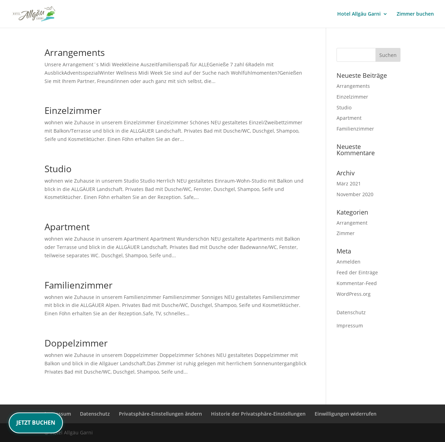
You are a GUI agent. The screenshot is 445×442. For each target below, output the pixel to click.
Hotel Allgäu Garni (359, 14)
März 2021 (349, 183)
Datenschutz (351, 312)
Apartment (67, 226)
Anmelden (349, 261)
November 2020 (355, 194)
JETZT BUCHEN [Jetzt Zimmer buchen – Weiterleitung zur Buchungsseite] (35, 422)
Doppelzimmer (76, 343)
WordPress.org (354, 294)
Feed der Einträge (357, 272)
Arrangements (74, 52)
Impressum (350, 325)
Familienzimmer (78, 285)
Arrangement (352, 222)
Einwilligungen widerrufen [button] (346, 413)
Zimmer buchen (415, 14)
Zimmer (346, 233)
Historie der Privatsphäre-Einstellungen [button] (258, 413)
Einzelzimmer (73, 110)
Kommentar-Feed (357, 283)
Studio (58, 168)
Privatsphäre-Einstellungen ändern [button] (160, 413)
